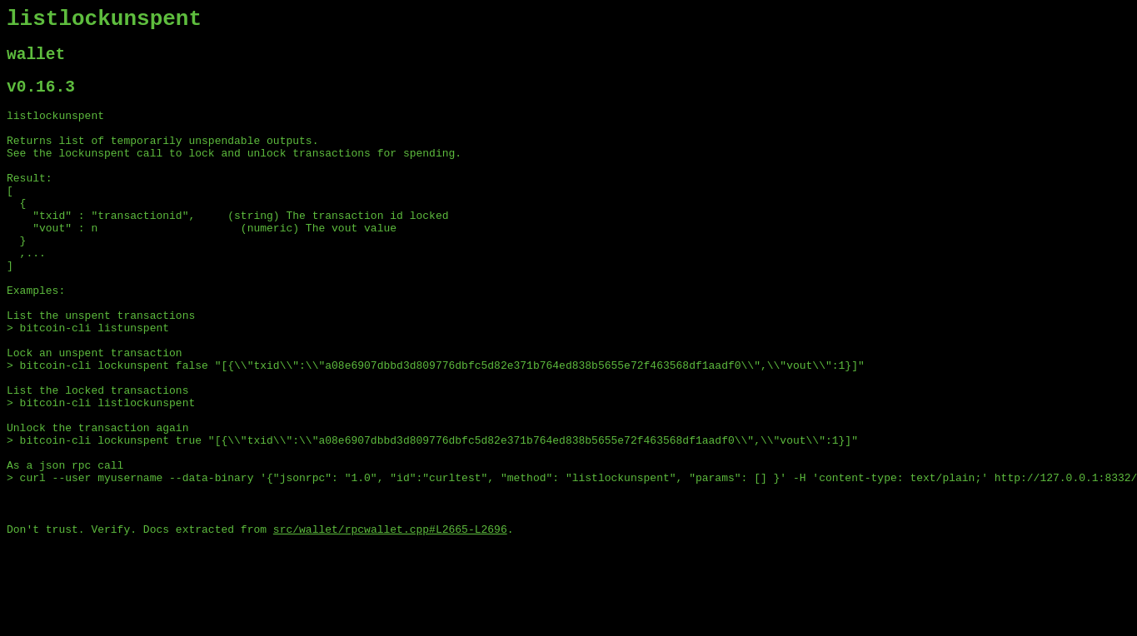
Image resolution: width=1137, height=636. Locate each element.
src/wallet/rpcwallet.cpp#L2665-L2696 (390, 621)
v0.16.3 (41, 98)
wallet (36, 62)
